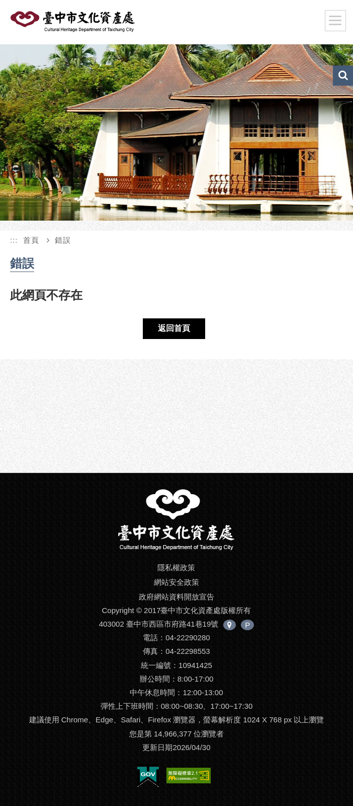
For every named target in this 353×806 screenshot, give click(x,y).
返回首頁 (174, 328)
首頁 (31, 240)
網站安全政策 (176, 582)
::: (14, 240)
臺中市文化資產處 (89, 24)
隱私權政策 (176, 567)
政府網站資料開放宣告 (176, 596)
